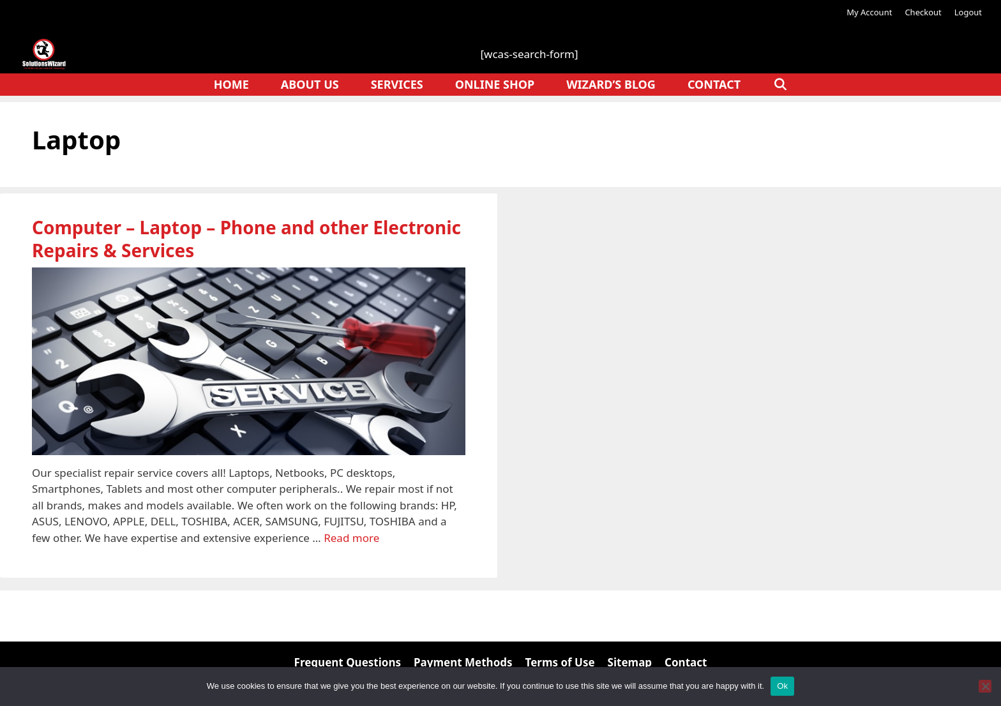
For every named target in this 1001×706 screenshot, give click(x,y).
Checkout (923, 12)
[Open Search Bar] (779, 84)
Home (231, 84)
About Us (310, 84)
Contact (714, 84)
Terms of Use (560, 662)
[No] (985, 686)
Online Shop (494, 84)
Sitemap (630, 662)
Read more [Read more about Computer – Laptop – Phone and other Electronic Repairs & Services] (351, 537)
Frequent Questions (347, 662)
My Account (869, 12)
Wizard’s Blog (611, 84)
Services (397, 84)
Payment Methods (463, 662)
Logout (968, 12)
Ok (782, 686)
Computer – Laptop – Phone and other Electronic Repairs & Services (246, 238)
